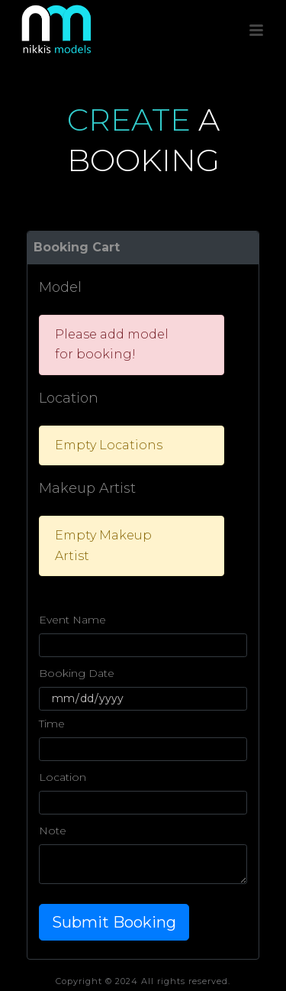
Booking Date (76, 673)
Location (62, 777)
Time (52, 723)
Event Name (72, 620)
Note (52, 830)
